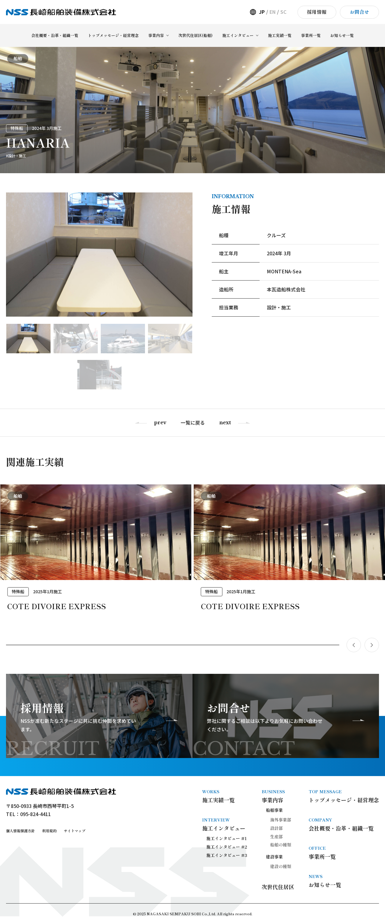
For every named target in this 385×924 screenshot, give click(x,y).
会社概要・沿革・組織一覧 (344, 824)
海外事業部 (280, 820)
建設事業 (274, 857)
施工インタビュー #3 (226, 855)
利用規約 (49, 830)
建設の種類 (280, 866)
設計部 (276, 828)
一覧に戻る (193, 422)
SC (283, 11)
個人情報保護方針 (20, 830)
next (225, 422)
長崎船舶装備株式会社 (61, 12)
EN (273, 11)
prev (160, 422)
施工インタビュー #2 (226, 847)
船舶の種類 (280, 845)
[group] (96, 553)
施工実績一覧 (224, 796)
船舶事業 (274, 810)
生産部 (276, 836)
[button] (353, 645)
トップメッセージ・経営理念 (344, 796)
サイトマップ (74, 830)
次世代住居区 (278, 887)
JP (262, 11)
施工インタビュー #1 (226, 838)
